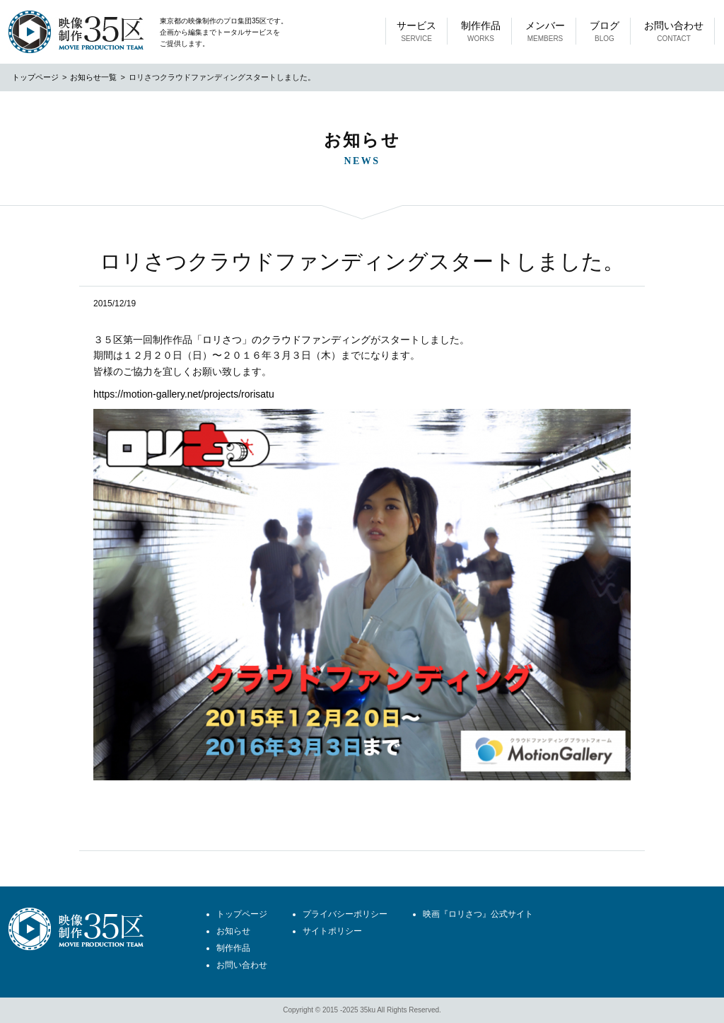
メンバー (545, 32)
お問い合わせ (673, 32)
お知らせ (233, 931)
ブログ (604, 32)
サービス (416, 32)
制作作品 (481, 32)
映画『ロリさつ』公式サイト (478, 914)
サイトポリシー (332, 931)
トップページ (35, 77)
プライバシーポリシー (345, 914)
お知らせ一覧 (93, 77)
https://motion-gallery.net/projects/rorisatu (183, 394)
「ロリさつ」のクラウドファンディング (281, 339)
